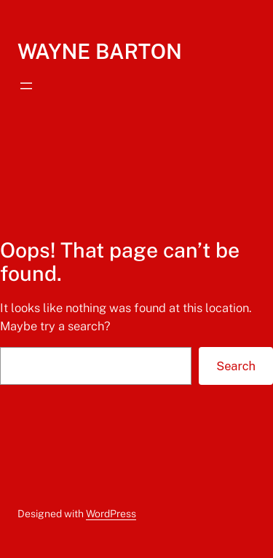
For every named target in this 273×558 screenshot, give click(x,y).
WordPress (111, 513)
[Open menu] (26, 86)
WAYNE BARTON (99, 51)
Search (236, 366)
